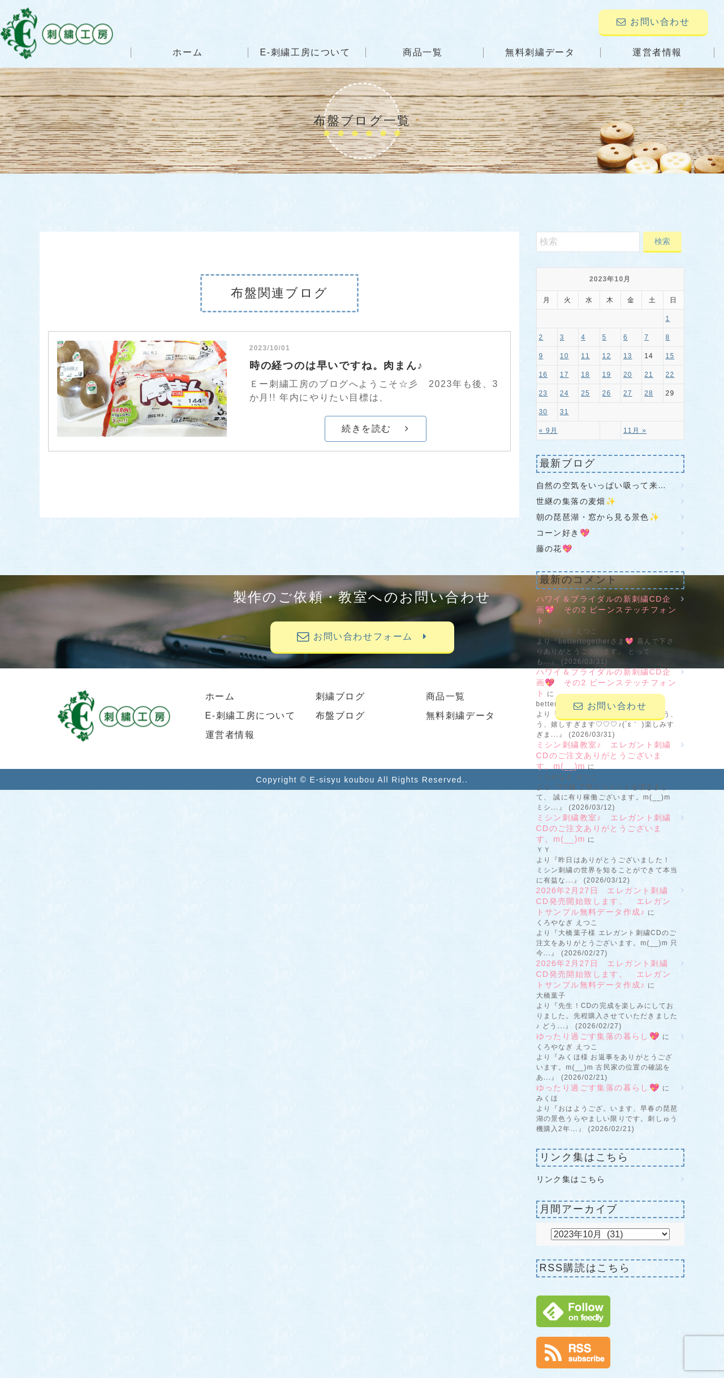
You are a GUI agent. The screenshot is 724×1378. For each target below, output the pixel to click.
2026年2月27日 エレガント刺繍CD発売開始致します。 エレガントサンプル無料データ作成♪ (603, 901)
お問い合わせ (653, 22)
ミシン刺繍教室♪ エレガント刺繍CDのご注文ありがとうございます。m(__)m (603, 755)
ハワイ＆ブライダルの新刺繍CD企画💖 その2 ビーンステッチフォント (606, 609)
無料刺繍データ (537, 52)
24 (564, 393)
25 (585, 393)
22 (670, 375)
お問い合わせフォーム (362, 636)
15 (670, 356)
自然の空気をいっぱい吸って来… (601, 485)
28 (648, 393)
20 (627, 375)
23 (543, 393)
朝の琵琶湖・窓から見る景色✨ (598, 516)
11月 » (635, 430)
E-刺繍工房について (307, 52)
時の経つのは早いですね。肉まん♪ (336, 365)
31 (564, 412)
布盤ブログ (340, 715)
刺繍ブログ (340, 696)
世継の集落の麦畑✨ (576, 501)
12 (606, 356)
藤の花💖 (554, 548)
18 (585, 375)
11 (585, 356)
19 (606, 375)
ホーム (193, 52)
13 (627, 356)
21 (648, 375)
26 (606, 393)
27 (627, 393)
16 (543, 375)
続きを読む (375, 428)
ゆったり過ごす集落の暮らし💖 (598, 1036)
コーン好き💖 (563, 532)
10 (564, 356)
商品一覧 (422, 52)
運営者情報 (652, 52)
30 (543, 412)
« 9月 (548, 430)
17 (564, 375)
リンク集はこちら (571, 1179)
